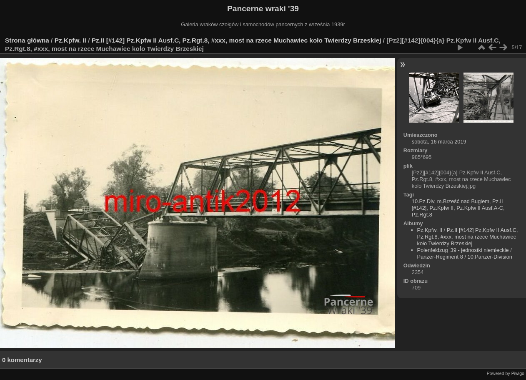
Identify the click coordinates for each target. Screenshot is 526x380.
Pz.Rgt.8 (422, 214)
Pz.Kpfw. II (70, 40)
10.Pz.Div (423, 201)
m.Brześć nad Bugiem (463, 201)
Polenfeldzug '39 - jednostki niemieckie (463, 250)
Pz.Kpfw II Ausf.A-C (479, 208)
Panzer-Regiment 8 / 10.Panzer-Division (464, 257)
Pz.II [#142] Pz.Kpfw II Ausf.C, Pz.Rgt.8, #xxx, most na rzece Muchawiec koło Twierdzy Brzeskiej (236, 40)
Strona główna (27, 40)
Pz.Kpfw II (442, 208)
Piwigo (517, 373)
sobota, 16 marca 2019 (439, 141)
